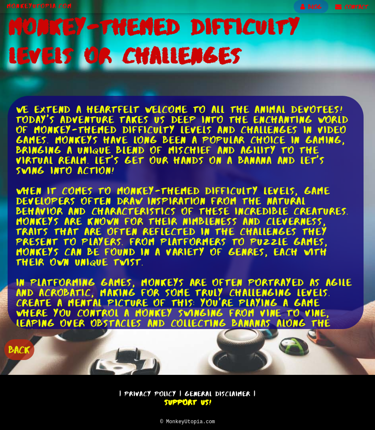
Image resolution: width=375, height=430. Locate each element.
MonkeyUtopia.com (39, 6)
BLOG (311, 7)
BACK (19, 349)
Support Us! (187, 401)
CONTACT (351, 7)
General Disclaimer (217, 392)
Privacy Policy (150, 392)
